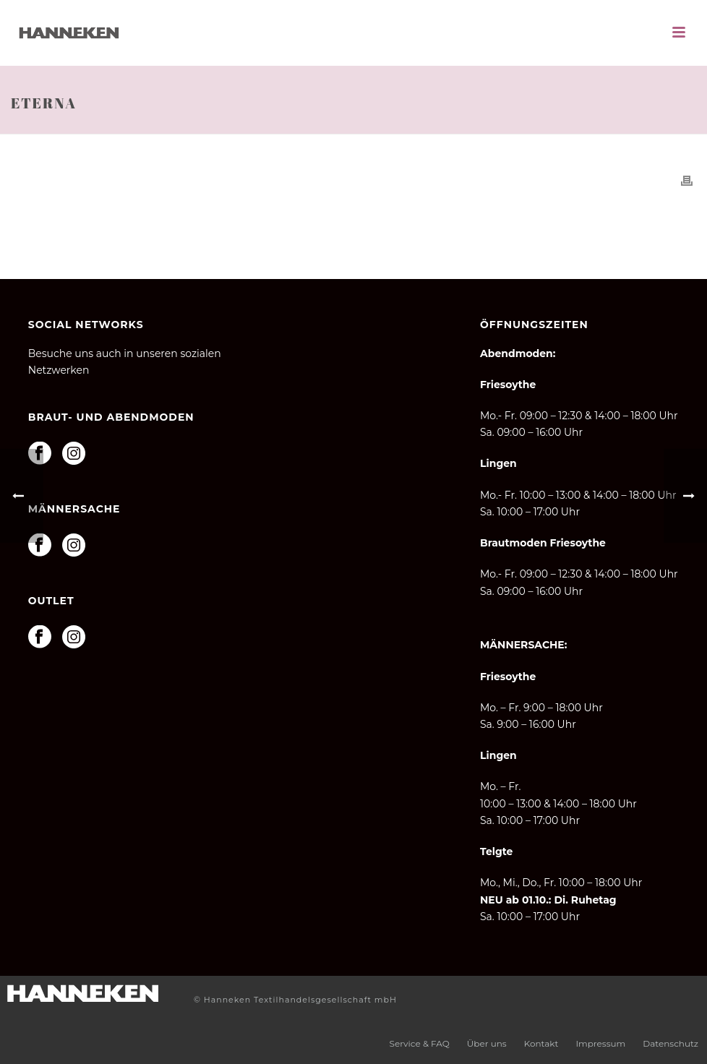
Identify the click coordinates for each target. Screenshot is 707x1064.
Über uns (487, 1043)
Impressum (600, 1043)
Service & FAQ (420, 1043)
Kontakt (541, 1043)
